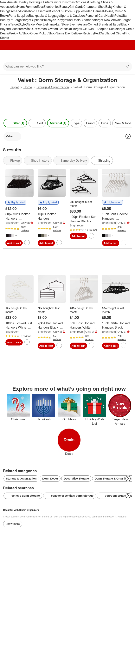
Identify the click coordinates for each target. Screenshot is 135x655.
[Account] (116, 56)
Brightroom (12, 222)
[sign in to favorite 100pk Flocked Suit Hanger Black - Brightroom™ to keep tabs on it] (91, 236)
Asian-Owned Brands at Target (100, 24)
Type (76, 123)
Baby (108, 7)
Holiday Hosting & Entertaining (38, 2)
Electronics (51, 7)
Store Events (70, 24)
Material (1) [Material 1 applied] (58, 123)
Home (21, 7)
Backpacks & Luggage (44, 16)
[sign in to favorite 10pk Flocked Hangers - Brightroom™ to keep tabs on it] (59, 242)
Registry (88, 33)
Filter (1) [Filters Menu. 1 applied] (15, 123)
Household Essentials (35, 11)
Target (14, 87)
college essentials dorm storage (69, 496)
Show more (13, 523)
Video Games (93, 11)
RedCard (100, 33)
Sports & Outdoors (73, 16)
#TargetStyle (17, 24)
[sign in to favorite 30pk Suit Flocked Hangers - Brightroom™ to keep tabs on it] (27, 242)
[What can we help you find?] (67, 66)
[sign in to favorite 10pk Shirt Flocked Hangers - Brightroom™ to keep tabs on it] (123, 242)
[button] (15, 202)
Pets (118, 16)
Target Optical (32, 20)
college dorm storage (23, 496)
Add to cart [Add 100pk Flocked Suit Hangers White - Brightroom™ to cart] (14, 342)
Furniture (31, 7)
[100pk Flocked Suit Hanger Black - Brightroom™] (84, 219)
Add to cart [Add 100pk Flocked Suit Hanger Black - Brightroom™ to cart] (78, 236)
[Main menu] (8, 56)
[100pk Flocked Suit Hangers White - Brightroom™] (19, 325)
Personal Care (95, 16)
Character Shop (94, 7)
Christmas (67, 2)
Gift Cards (76, 7)
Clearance (87, 20)
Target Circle (115, 33)
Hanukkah (54, 24)
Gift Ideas (81, 2)
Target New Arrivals (108, 20)
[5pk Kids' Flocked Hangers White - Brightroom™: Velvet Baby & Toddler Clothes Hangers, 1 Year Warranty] (84, 325)
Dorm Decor (50, 478)
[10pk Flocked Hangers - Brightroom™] (52, 216)
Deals (76, 20)
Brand (90, 123)
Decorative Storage (76, 478)
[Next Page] (128, 136)
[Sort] (37, 123)
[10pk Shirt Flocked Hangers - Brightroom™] (116, 216)
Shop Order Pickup (35, 33)
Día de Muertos (36, 24)
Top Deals (110, 29)
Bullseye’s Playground (57, 20)
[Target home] (67, 56)
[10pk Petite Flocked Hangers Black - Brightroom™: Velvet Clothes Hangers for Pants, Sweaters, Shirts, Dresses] (116, 325)
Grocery (14, 11)
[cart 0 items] (127, 56)
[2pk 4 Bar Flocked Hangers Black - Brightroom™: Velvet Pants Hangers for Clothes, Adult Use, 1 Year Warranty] (52, 325)
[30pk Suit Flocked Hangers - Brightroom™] (19, 216)
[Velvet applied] (12, 136)
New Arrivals (8, 2)
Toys (40, 7)
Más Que (30, 29)
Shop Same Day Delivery (65, 33)
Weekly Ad (15, 33)
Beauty (64, 7)
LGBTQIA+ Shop (92, 29)
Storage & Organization (53, 87)
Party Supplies (19, 16)
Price (104, 123)
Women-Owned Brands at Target (58, 29)
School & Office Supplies (67, 11)
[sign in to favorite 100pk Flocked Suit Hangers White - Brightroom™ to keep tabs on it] (27, 342)
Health (110, 16)
